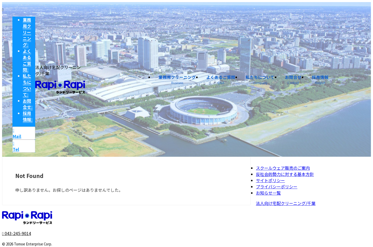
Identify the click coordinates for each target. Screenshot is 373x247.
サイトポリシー (270, 180)
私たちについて (266, 80)
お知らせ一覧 (268, 193)
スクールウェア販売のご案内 (283, 168)
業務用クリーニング (191, 80)
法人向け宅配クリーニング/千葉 (285, 203)
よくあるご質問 (230, 80)
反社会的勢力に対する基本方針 (285, 174)
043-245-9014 (16, 233)
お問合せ (296, 80)
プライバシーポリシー (276, 186)
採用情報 (321, 80)
